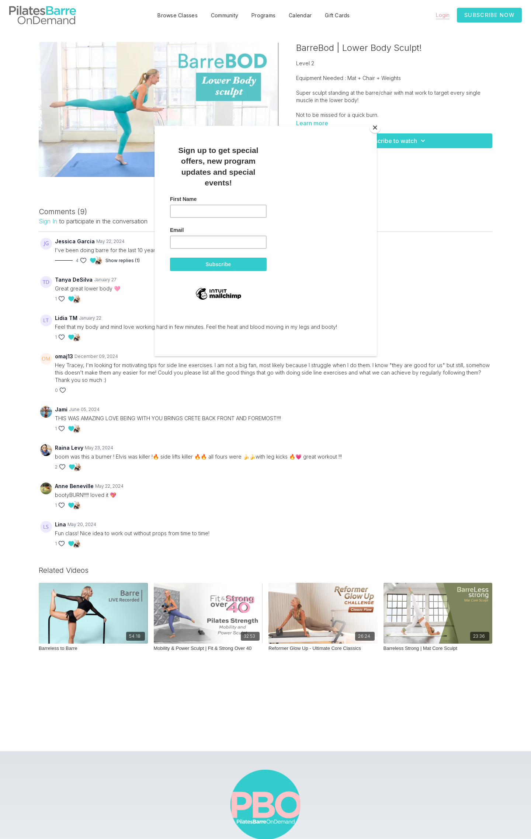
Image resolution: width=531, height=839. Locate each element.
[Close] (375, 127)
